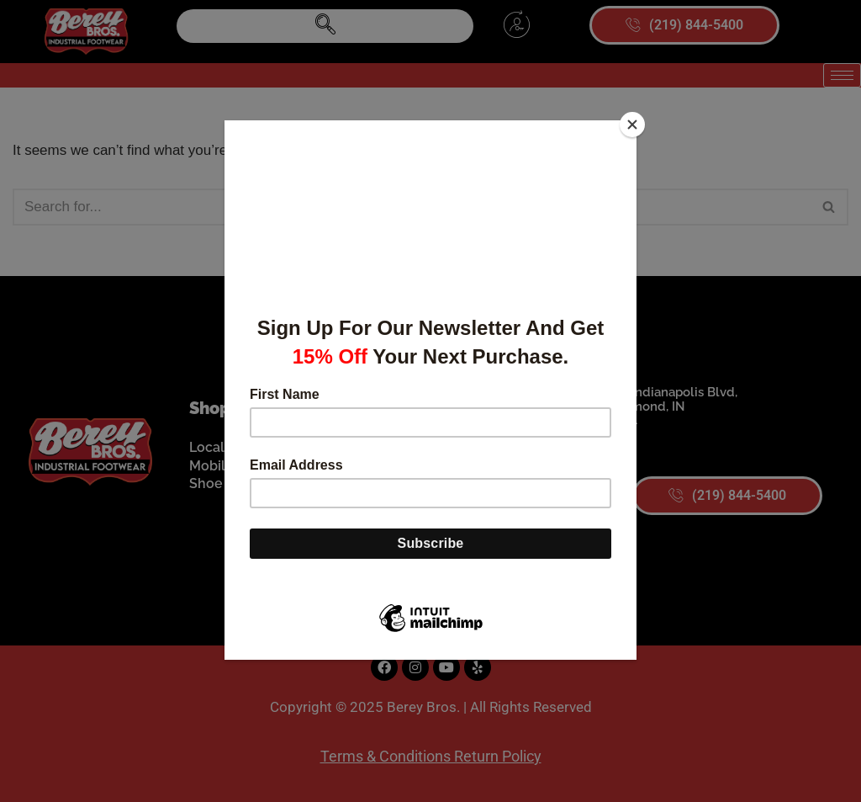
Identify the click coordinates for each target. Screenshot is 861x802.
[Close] (632, 124)
